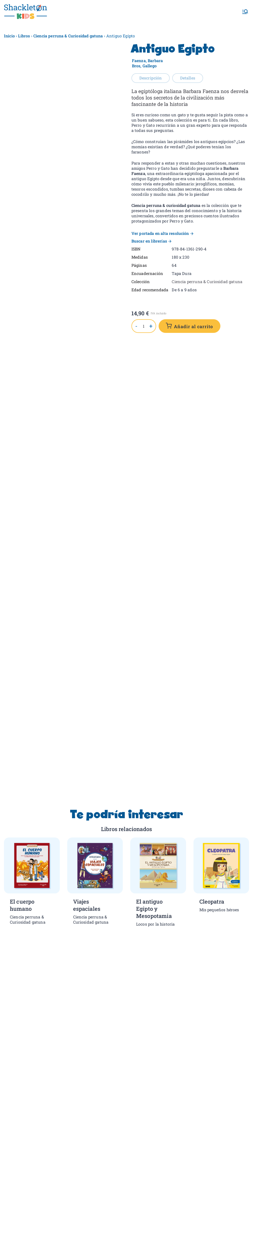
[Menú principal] (245, 11)
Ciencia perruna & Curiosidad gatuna (68, 35)
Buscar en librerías (149, 241)
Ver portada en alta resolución (160, 233)
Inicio (9, 35)
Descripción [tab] (150, 77)
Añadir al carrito (193, 326)
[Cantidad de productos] (143, 326)
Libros (24, 35)
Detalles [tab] (187, 77)
